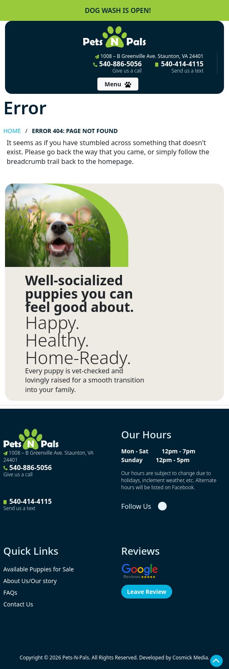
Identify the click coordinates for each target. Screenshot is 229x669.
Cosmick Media (190, 657)
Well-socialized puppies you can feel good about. (79, 294)
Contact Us (18, 604)
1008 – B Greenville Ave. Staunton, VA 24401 (149, 56)
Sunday (131, 460)
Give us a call (127, 71)
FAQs (10, 592)
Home (12, 131)
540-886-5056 (117, 66)
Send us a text (187, 71)
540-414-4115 (179, 66)
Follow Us (136, 506)
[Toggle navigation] (117, 84)
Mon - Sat (134, 451)
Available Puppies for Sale (38, 569)
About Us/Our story (30, 581)
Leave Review (146, 592)
